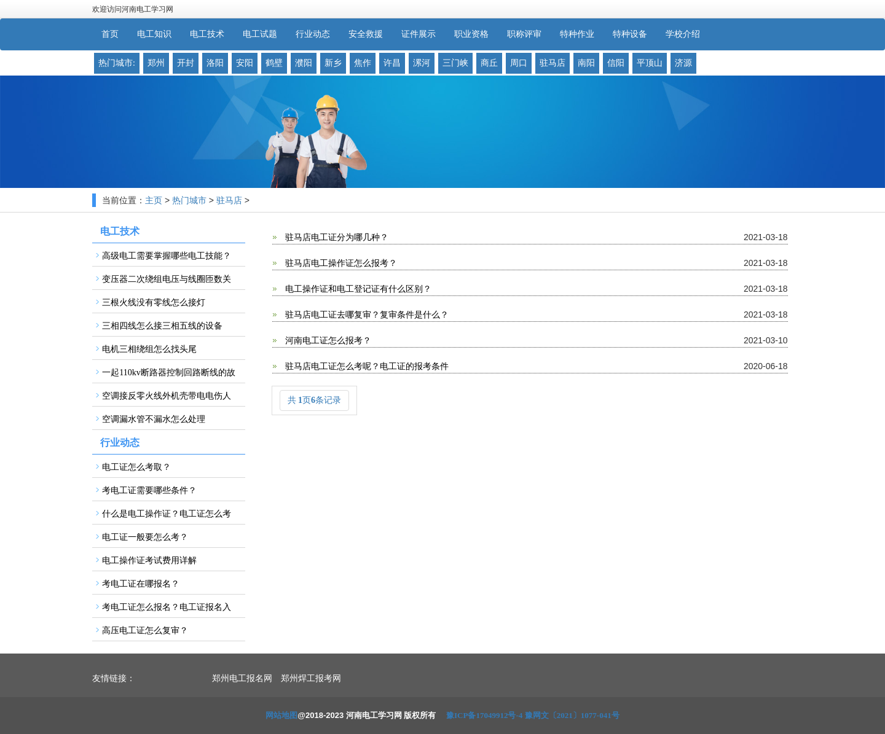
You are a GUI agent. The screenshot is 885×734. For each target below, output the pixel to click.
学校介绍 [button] (683, 34)
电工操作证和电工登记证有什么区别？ (357, 289)
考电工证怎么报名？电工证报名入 (166, 607)
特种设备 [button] (630, 34)
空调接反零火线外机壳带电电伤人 (166, 395)
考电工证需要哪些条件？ (149, 490)
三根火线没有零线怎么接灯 (153, 302)
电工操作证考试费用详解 (149, 560)
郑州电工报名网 (242, 678)
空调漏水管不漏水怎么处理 (153, 419)
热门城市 (189, 200)
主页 (153, 200)
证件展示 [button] (418, 34)
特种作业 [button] (577, 34)
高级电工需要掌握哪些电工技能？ (166, 255)
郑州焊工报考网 (311, 678)
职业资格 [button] (471, 34)
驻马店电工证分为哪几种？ (336, 237)
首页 (110, 34)
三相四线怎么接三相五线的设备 (162, 325)
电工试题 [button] (260, 34)
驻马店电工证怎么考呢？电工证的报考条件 (366, 366)
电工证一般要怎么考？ (145, 537)
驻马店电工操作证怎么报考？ (340, 263)
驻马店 (229, 200)
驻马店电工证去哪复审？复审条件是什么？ (366, 314)
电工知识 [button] (154, 34)
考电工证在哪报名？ (140, 583)
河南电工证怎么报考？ (327, 340)
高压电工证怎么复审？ (145, 630)
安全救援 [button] (365, 34)
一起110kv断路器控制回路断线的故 (168, 372)
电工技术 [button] (207, 34)
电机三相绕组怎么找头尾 (149, 349)
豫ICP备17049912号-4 (484, 715)
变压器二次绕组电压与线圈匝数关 (166, 279)
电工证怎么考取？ (136, 467)
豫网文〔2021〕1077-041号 (572, 715)
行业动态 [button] (313, 34)
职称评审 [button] (524, 34)
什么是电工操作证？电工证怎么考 (166, 513)
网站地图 (281, 715)
